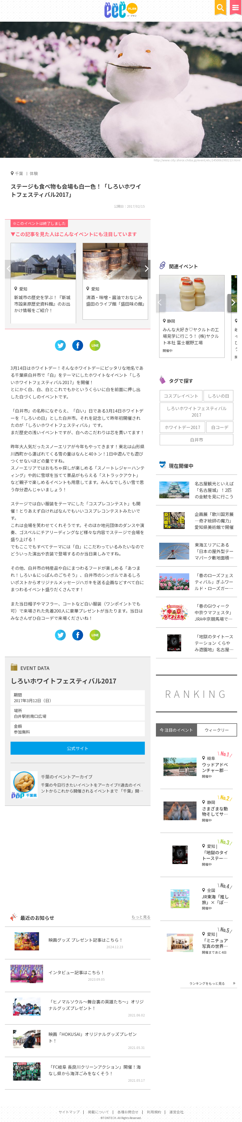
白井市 (196, 439)
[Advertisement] (78, 860)
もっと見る (141, 917)
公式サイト (78, 748)
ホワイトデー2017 (182, 427)
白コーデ (219, 427)
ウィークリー (217, 730)
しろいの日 (218, 395)
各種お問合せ (128, 1111)
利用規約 (154, 1111)
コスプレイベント (181, 395)
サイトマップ (69, 1111)
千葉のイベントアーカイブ (67, 776)
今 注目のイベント (176, 730)
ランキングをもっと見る (207, 983)
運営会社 (176, 1111)
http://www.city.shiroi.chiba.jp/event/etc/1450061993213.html (197, 160)
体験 (34, 173)
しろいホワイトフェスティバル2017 (196, 411)
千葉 (19, 173)
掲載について (98, 1111)
